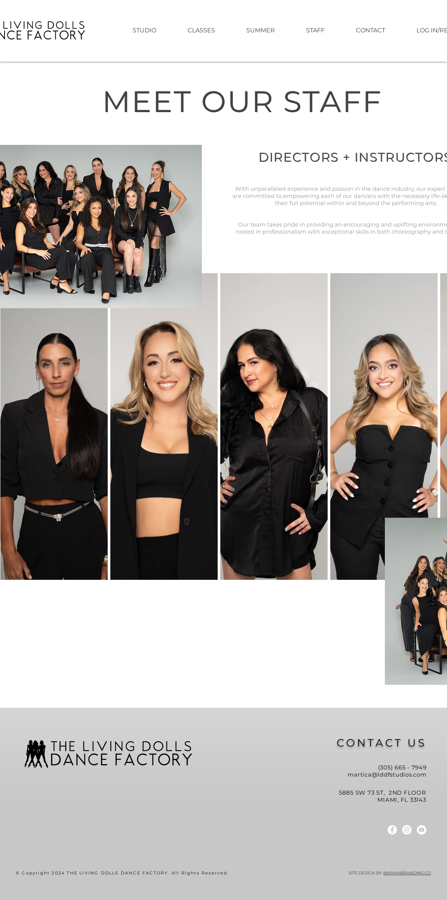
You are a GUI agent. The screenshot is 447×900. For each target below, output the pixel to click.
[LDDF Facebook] (392, 830)
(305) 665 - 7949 (402, 767)
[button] (261, 30)
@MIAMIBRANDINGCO (407, 873)
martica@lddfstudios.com (387, 774)
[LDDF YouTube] (421, 830)
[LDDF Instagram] (407, 830)
